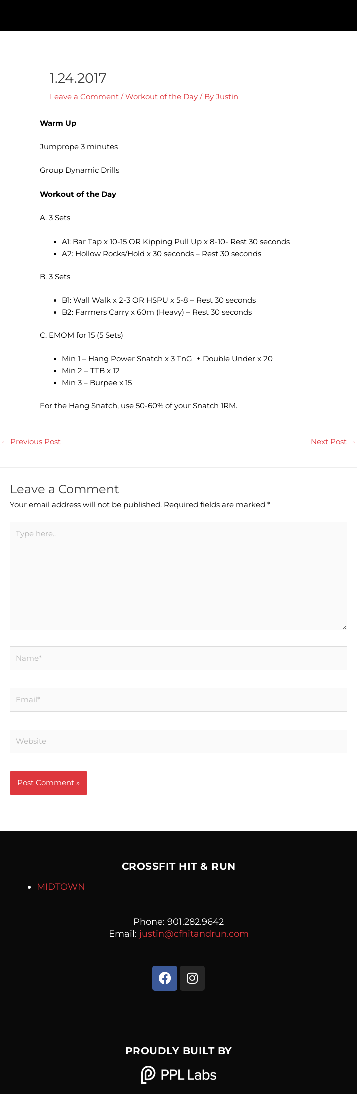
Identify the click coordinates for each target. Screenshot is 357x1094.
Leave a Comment (84, 97)
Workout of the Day (161, 97)
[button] (178, 13)
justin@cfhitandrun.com (194, 934)
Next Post (333, 442)
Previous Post (31, 442)
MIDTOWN (61, 887)
